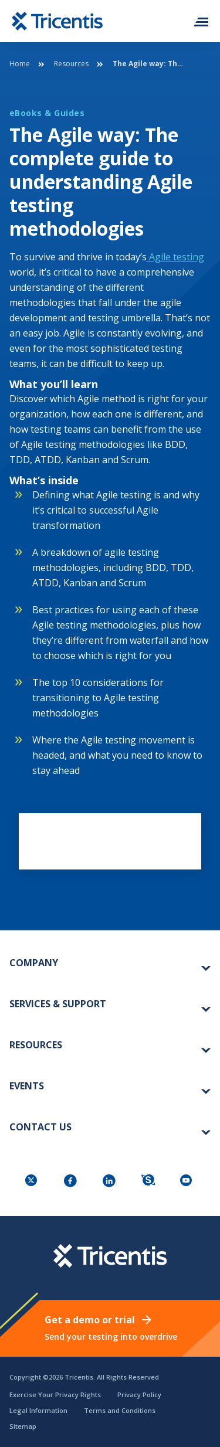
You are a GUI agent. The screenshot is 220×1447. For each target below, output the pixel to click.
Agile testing (175, 256)
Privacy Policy (139, 1394)
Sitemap (22, 1426)
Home (19, 64)
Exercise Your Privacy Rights (55, 1394)
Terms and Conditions (119, 1410)
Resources (71, 64)
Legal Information (38, 1410)
